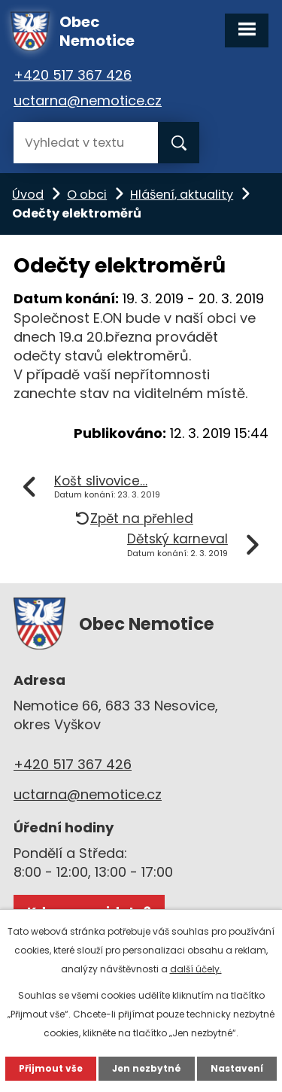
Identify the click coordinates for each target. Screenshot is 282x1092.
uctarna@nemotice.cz (88, 100)
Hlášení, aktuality (181, 194)
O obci (87, 194)
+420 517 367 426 (73, 74)
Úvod (28, 194)
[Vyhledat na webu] (86, 142)
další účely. (196, 969)
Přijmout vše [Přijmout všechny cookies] (51, 1068)
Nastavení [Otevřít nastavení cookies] (237, 1068)
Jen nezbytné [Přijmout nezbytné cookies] (146, 1068)
